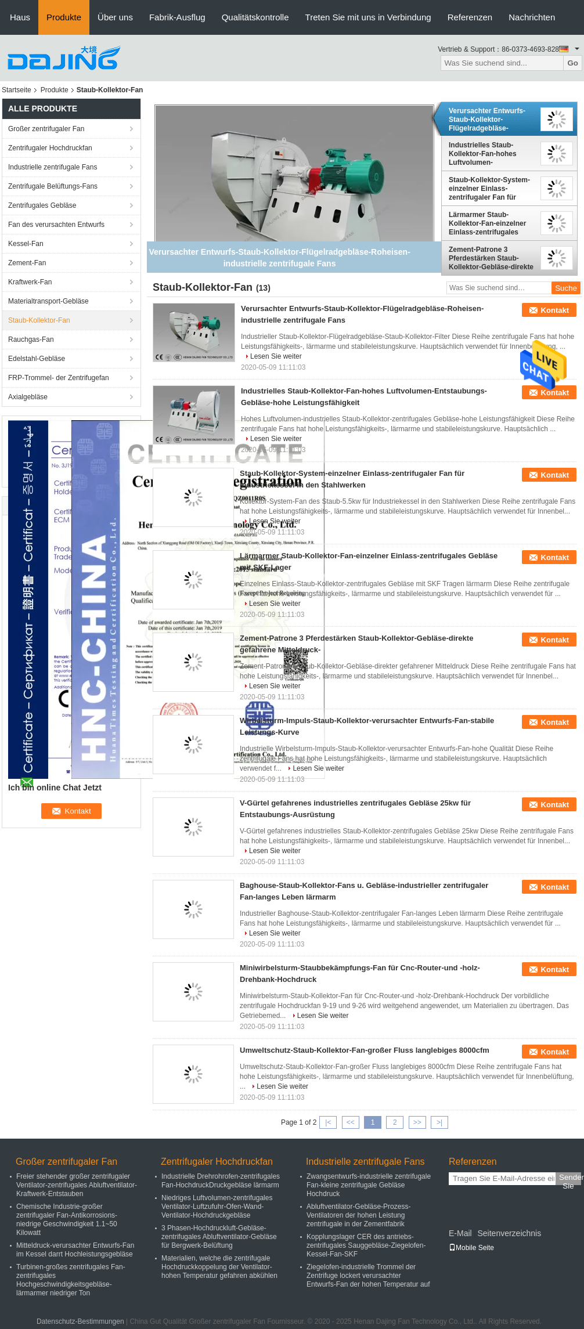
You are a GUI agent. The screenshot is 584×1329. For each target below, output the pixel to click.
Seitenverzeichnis (509, 1233)
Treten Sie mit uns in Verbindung (368, 17)
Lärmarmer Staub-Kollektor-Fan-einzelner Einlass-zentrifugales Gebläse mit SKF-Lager (487, 223)
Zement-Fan (27, 263)
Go (572, 63)
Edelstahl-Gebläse (36, 359)
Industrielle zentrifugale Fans (52, 167)
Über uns (115, 17)
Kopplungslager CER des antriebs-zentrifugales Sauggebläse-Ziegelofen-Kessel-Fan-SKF (366, 1245)
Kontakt (555, 310)
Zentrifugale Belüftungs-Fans (53, 186)
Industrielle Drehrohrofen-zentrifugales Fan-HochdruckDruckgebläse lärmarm (220, 1180)
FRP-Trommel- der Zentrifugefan (58, 378)
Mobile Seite (471, 1248)
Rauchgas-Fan (31, 339)
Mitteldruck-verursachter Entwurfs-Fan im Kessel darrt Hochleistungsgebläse (75, 1249)
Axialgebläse (28, 397)
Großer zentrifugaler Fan (46, 129)
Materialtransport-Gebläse (48, 301)
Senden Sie (570, 1179)
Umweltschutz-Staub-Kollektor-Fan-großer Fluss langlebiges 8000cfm (364, 1050)
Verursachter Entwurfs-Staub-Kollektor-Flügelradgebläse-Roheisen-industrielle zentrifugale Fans (487, 119)
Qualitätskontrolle (255, 17)
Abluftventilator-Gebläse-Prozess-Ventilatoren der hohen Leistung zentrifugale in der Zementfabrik (358, 1215)
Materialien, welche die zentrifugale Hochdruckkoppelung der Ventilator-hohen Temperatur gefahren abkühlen (219, 1267)
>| (439, 1122)
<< (351, 1122)
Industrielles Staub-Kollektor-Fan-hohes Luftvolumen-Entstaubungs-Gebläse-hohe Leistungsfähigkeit (489, 154)
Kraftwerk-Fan (30, 282)
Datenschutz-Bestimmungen (80, 1321)
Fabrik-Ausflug (177, 17)
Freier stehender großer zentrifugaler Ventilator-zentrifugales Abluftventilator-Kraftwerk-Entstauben (76, 1185)
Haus (20, 17)
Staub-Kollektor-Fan (39, 320)
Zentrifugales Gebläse (42, 205)
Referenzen (470, 17)
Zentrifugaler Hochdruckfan (50, 148)
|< (328, 1122)
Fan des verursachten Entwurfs (56, 225)
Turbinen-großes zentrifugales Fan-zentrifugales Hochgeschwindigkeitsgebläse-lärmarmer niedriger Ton (70, 1280)
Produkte (63, 17)
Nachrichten (532, 17)
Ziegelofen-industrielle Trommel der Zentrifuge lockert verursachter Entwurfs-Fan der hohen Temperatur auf (368, 1275)
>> (417, 1122)
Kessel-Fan (26, 244)
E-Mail (460, 1233)
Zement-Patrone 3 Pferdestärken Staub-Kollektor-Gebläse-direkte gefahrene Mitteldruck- (491, 258)
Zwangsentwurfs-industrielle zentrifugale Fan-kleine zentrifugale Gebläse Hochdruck (369, 1185)
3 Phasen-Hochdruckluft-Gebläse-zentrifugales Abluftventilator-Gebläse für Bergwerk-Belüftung (219, 1236)
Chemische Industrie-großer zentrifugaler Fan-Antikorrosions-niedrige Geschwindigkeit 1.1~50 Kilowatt (66, 1219)
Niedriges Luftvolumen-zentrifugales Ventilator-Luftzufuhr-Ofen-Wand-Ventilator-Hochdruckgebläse (216, 1206)
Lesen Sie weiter (276, 356)
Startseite (16, 90)
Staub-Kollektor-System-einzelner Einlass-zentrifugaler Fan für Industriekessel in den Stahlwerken (489, 188)
